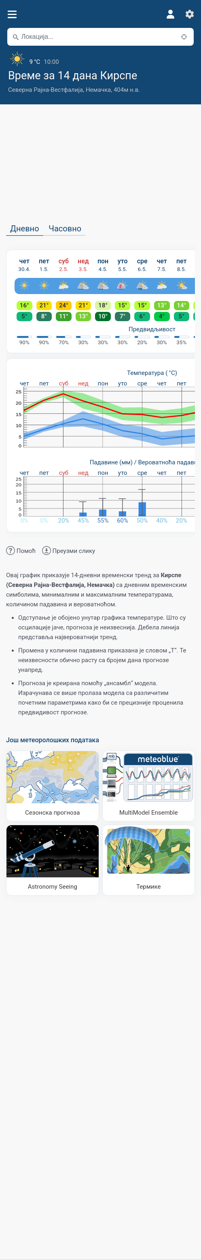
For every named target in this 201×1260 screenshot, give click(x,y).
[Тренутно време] (100, 58)
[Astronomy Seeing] (52, 860)
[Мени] (12, 14)
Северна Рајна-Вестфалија (45, 89)
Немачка (98, 89)
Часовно (65, 228)
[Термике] (149, 860)
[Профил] (170, 14)
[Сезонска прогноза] (52, 786)
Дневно (24, 228)
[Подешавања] (189, 14)
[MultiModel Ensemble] (149, 786)
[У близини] (184, 37)
